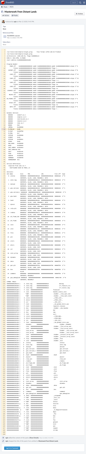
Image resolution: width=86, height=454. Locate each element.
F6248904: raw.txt (13, 36)
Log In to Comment (12, 448)
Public (16, 15)
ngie (15, 22)
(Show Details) (34, 438)
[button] (84, 2)
